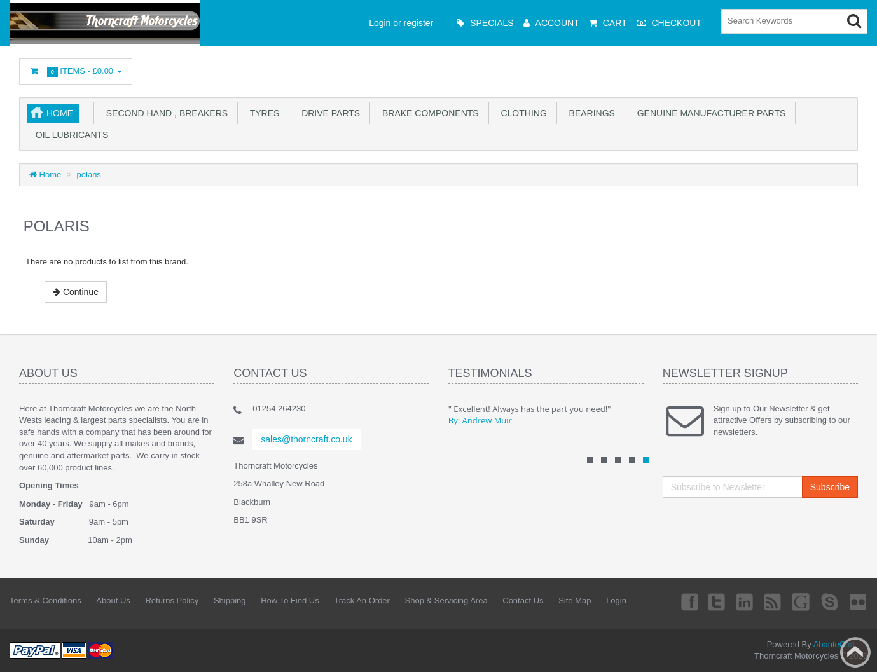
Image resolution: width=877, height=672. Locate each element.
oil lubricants (69, 135)
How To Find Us (290, 600)
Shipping (230, 600)
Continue (76, 292)
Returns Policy (171, 600)
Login (616, 600)
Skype (829, 601)
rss (773, 601)
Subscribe (830, 487)
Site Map (574, 600)
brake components (427, 113)
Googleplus (801, 601)
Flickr (858, 601)
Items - (75, 71)
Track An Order (362, 600)
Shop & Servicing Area (446, 600)
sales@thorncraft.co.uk (306, 439)
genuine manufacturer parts (708, 113)
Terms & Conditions (45, 600)
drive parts (328, 113)
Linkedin (745, 601)
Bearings (589, 113)
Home (59, 113)
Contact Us (522, 600)
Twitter (716, 601)
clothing (521, 113)
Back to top (855, 652)
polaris (89, 174)
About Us (113, 600)
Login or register (401, 23)
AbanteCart (834, 644)
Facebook (688, 601)
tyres (262, 113)
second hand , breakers (164, 113)
